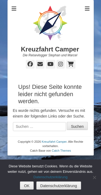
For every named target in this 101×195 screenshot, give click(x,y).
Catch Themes (61, 150)
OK (26, 186)
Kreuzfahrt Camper (50, 49)
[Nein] (94, 177)
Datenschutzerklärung (50, 177)
